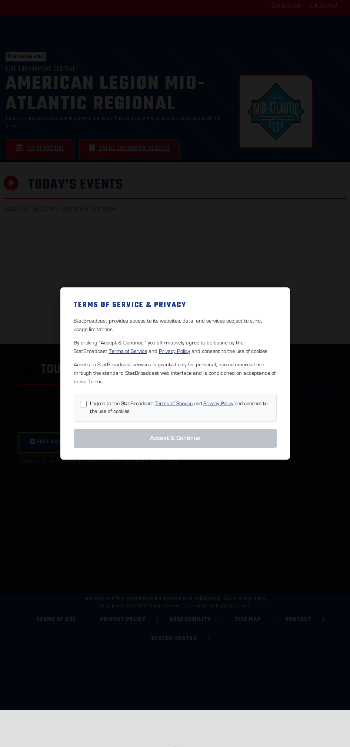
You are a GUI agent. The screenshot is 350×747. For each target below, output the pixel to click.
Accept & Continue (175, 438)
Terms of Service (128, 351)
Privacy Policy (174, 351)
